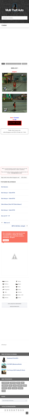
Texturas (5, 297)
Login (3, 390)
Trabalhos (4, 385)
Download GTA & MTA (12, 358)
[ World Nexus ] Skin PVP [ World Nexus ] (11, 204)
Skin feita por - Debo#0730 (8, 192)
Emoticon (5, 240)
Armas (18, 281)
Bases (18, 382)
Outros (18, 297)
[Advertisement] (14, 44)
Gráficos (5, 284)
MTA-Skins (24, 63)
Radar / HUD (19, 295)
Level (15, 385)
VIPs (23, 382)
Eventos (21, 388)
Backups (4, 388)
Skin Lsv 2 (7, 222)
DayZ (25, 385)
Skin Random (4, 187)
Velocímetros (6, 295)
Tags (9, 388)
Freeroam (13, 382)
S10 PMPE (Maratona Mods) (14, 364)
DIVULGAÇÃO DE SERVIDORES (14, 303)
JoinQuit (20, 385)
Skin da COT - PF (5, 216)
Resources (5, 286)
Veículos (5, 281)
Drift (10, 385)
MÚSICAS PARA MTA (14, 306)
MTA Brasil (4, 344)
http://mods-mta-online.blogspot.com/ (13, 63)
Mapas (18, 284)
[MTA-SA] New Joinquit (18, 226)
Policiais (15, 388)
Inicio (3, 63)
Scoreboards (5, 382)
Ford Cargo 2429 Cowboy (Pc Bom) (16, 370)
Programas (5, 289)
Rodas (18, 289)
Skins (4, 292)
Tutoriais (18, 292)
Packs (17, 286)
